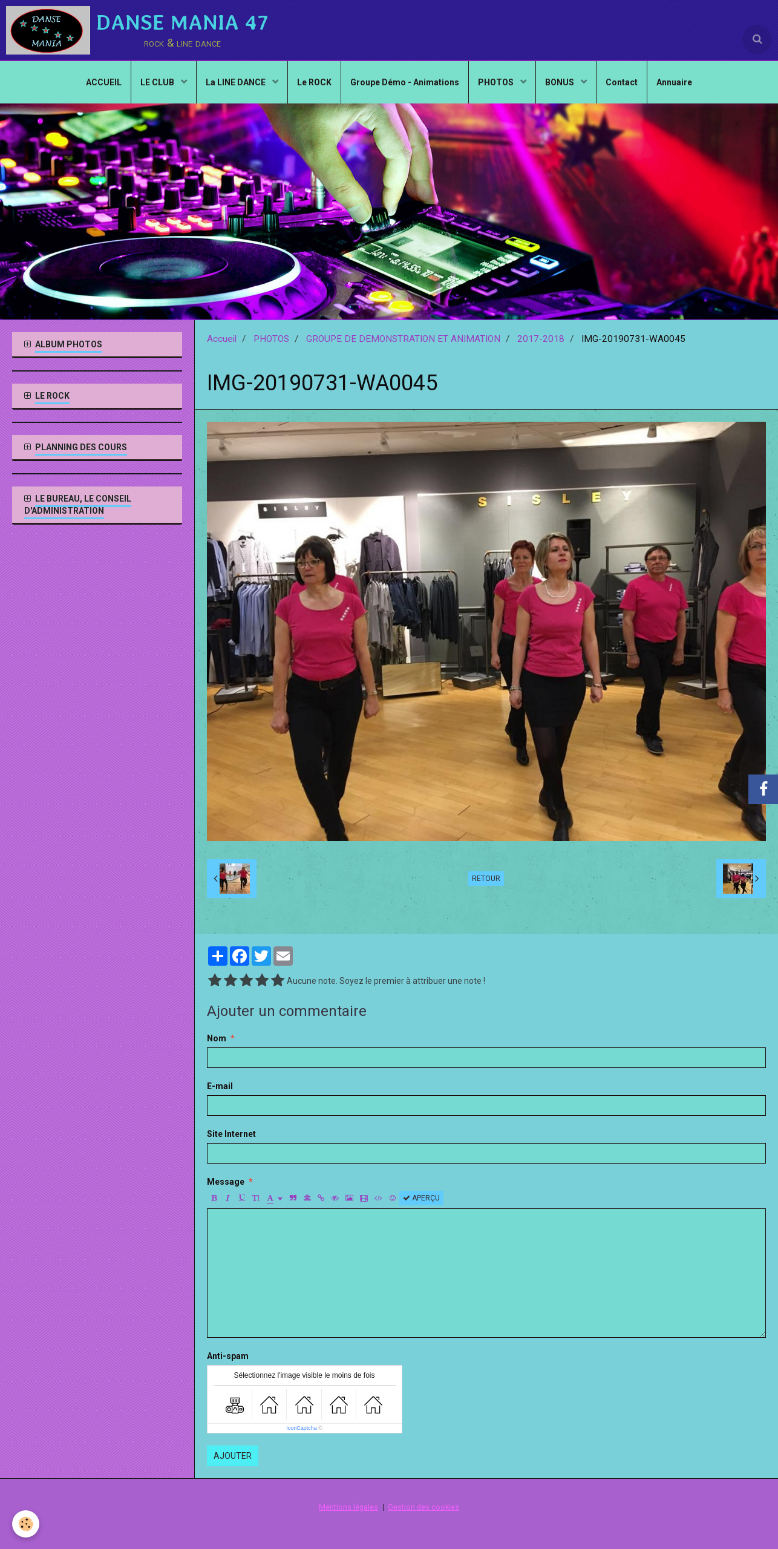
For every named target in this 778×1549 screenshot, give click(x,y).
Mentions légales (348, 1506)
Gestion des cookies (423, 1506)
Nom (216, 1038)
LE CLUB (158, 82)
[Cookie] (25, 1524)
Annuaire (674, 82)
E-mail (220, 1086)
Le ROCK (314, 82)
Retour (486, 878)
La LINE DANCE (236, 82)
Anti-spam (228, 1356)
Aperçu (421, 1198)
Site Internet (231, 1134)
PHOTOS (496, 82)
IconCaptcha (301, 1428)
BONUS (560, 82)
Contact (622, 82)
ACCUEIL (104, 82)
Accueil (222, 338)
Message (225, 1182)
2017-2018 (540, 338)
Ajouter (233, 1456)
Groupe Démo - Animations (404, 82)
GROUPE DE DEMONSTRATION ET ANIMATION (403, 338)
